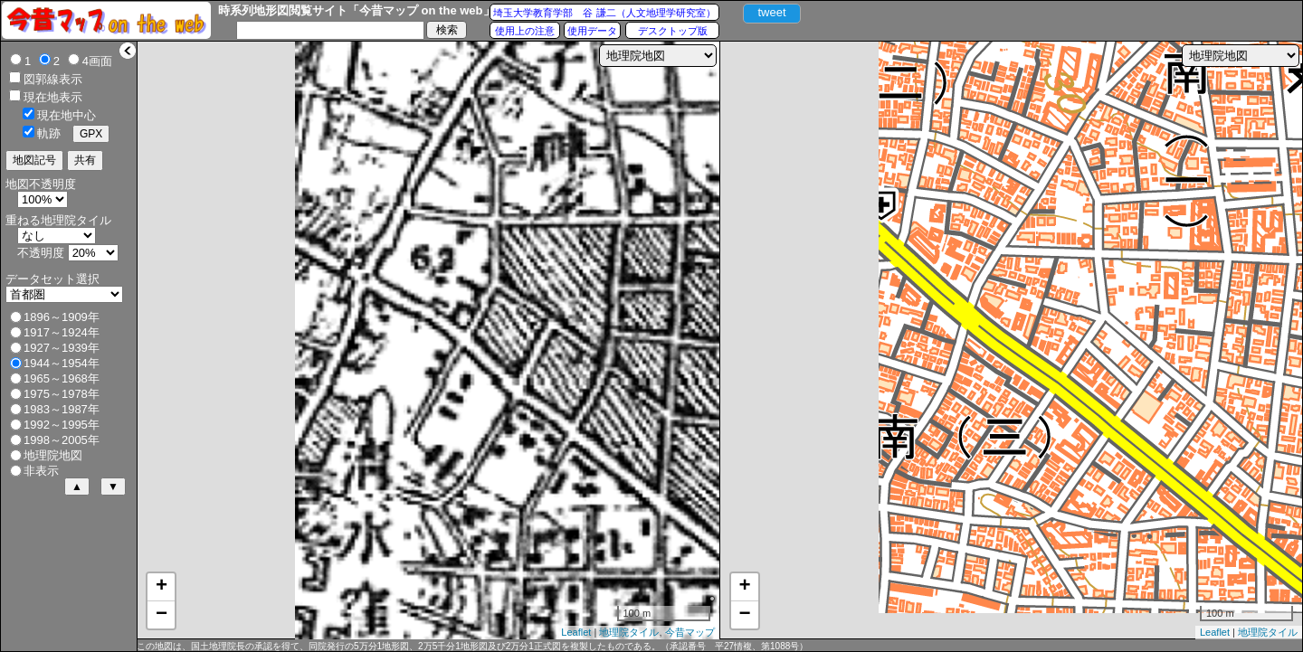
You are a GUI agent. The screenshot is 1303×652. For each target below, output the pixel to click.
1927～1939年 (62, 347)
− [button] (161, 614)
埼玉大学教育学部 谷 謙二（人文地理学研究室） (604, 12)
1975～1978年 (62, 394)
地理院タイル (629, 632)
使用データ (592, 30)
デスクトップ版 (673, 30)
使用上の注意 (525, 30)
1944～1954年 (62, 363)
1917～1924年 (62, 332)
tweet (771, 12)
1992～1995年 (62, 424)
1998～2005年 (62, 440)
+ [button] (161, 586)
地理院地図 (53, 455)
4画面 (97, 61)
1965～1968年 (62, 378)
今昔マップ (690, 632)
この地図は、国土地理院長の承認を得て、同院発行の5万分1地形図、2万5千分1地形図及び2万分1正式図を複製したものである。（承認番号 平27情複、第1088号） (472, 646)
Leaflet (576, 632)
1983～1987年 (62, 409)
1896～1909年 (62, 317)
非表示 (41, 470)
